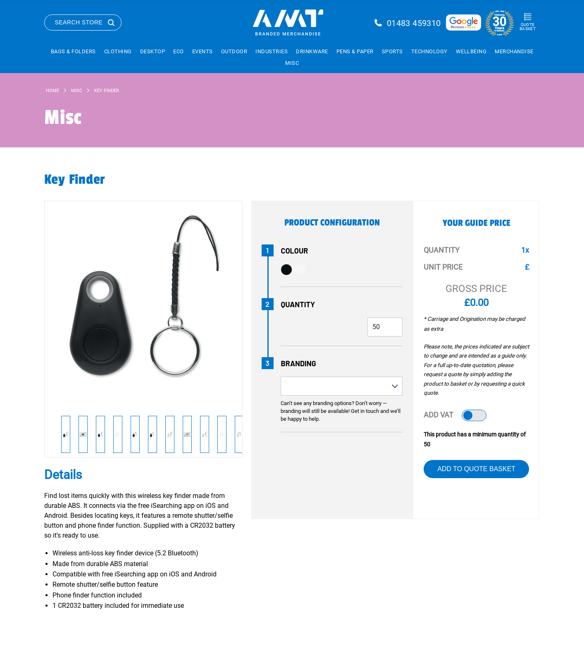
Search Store (79, 22)
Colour (294, 250)
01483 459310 (414, 23)
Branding (298, 363)
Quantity (298, 304)
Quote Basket (528, 26)
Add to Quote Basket (476, 468)
